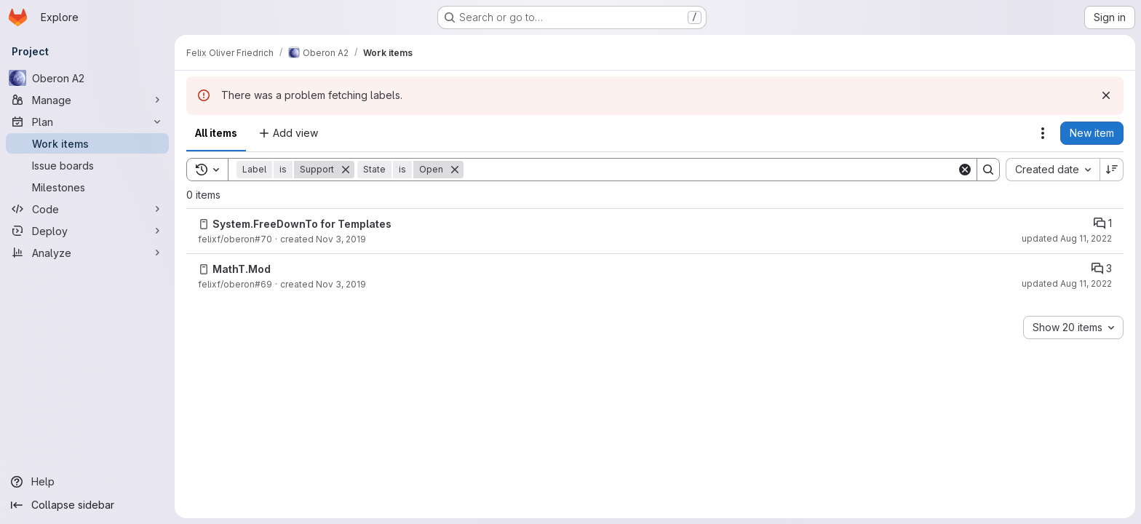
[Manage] (87, 100)
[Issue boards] (87, 165)
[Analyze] (87, 252)
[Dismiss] (1106, 95)
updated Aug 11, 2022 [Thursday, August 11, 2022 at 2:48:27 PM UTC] (1067, 238)
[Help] (87, 482)
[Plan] (87, 121)
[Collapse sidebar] (87, 505)
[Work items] (87, 143)
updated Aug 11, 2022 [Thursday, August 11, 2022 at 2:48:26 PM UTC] (1067, 283)
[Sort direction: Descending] (1112, 169)
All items (216, 133)
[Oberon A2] (87, 78)
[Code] (87, 209)
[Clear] (965, 169)
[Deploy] (87, 231)
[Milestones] (87, 187)
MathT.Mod (241, 269)
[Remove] (345, 169)
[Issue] (204, 224)
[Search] (710, 169)
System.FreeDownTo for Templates (301, 224)
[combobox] (1053, 169)
